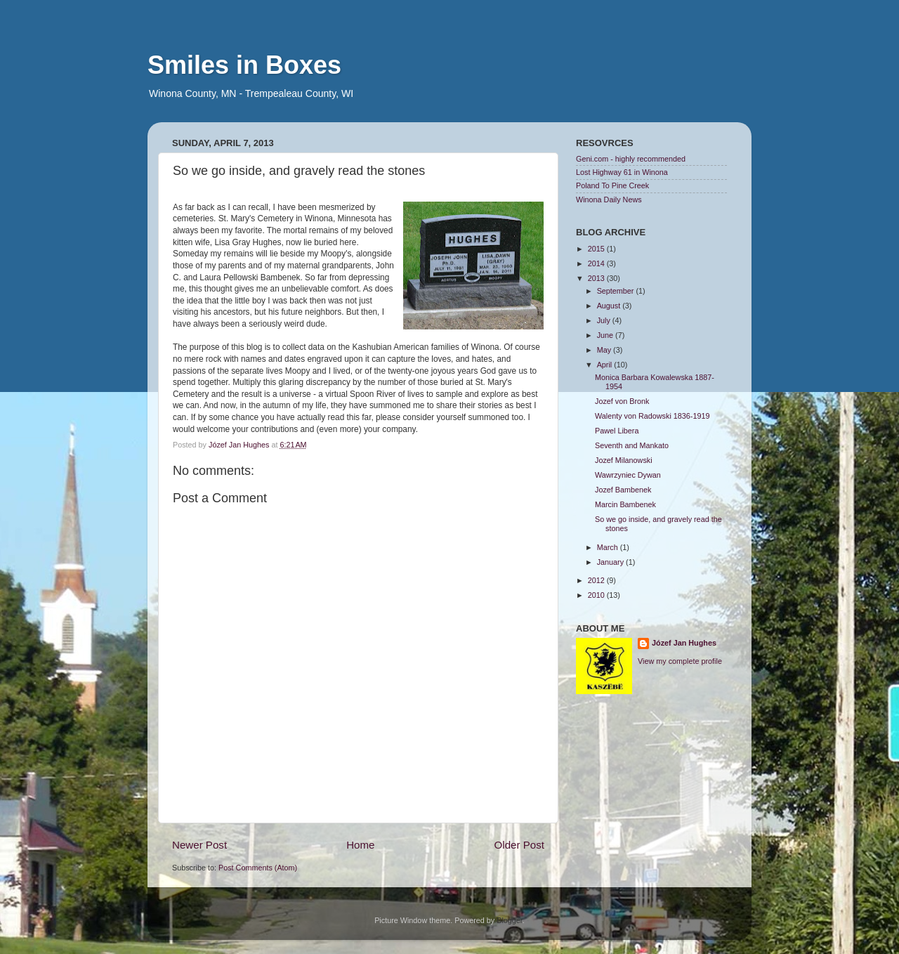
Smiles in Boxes (244, 65)
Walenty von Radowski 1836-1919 (652, 416)
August (610, 305)
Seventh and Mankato (632, 445)
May (605, 350)
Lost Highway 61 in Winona (622, 172)
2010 (597, 595)
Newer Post (199, 845)
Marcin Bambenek (625, 504)
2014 (597, 263)
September (616, 291)
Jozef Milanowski (623, 460)
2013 (597, 278)
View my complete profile (680, 661)
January (611, 562)
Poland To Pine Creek (612, 185)
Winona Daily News (609, 199)
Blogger (510, 920)
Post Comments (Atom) (257, 867)
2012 (597, 580)
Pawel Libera (616, 430)
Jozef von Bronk (622, 401)
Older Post (519, 845)
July (604, 320)
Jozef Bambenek (623, 489)
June (606, 335)
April (606, 364)
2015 (597, 248)
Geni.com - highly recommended (630, 159)
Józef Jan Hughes (684, 643)
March (608, 547)
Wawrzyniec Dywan (628, 475)
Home (360, 845)
